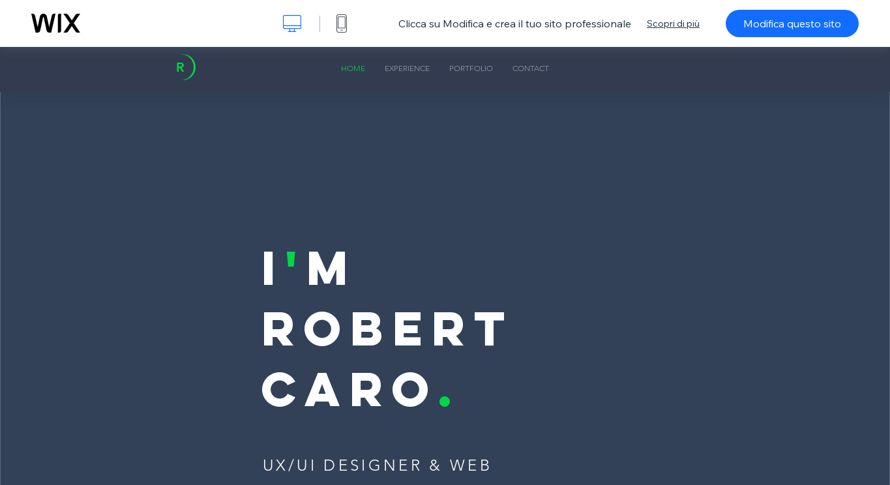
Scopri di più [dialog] (673, 23)
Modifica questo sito (792, 23)
